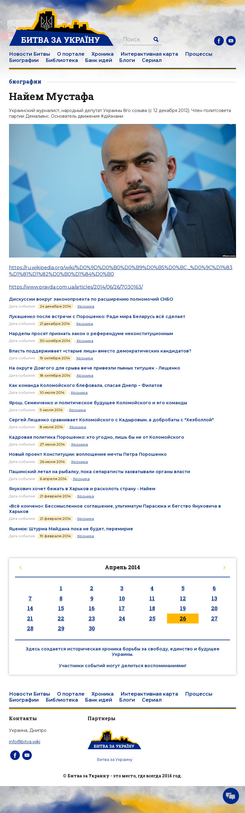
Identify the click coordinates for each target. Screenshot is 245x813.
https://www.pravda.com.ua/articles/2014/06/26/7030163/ (76, 287)
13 (214, 598)
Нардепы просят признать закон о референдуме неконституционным (91, 333)
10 (122, 598)
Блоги (127, 60)
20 (214, 608)
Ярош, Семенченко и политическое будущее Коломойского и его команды (98, 402)
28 (30, 628)
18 (152, 608)
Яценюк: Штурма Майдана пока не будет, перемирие (71, 529)
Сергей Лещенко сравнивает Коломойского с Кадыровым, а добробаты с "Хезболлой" (111, 420)
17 (122, 608)
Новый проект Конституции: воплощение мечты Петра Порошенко (88, 454)
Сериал (152, 60)
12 (183, 598)
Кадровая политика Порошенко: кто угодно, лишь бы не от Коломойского (96, 437)
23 (91, 618)
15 (61, 608)
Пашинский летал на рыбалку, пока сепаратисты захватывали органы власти (99, 471)
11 (152, 598)
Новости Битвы (29, 54)
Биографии (24, 60)
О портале (71, 54)
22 (61, 618)
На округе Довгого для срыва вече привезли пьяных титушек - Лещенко (94, 368)
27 (214, 618)
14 (30, 608)
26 (183, 618)
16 (92, 608)
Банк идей (98, 60)
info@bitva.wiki (24, 741)
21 (30, 618)
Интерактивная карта (149, 54)
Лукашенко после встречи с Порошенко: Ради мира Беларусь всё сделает (97, 316)
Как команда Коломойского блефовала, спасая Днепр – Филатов (85, 385)
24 (122, 618)
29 (61, 628)
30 (92, 628)
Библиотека (62, 60)
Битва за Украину (114, 759)
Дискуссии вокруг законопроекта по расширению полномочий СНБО (91, 299)
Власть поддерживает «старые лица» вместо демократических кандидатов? (100, 351)
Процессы (198, 54)
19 (183, 608)
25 (152, 618)
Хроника (102, 54)
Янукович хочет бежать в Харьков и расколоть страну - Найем (82, 488)
